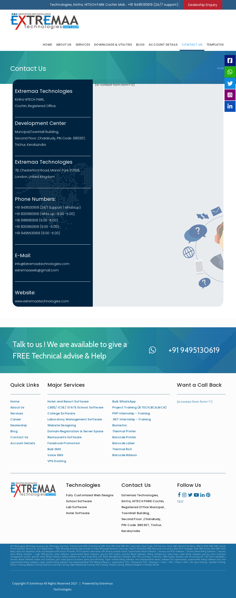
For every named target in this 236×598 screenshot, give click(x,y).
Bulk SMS (54, 449)
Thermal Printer (124, 431)
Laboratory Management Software (74, 419)
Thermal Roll (122, 449)
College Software (61, 413)
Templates (215, 44)
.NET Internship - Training (131, 419)
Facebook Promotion (63, 443)
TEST (180, 501)
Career (15, 419)
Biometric (119, 425)
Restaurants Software (64, 437)
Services (83, 44)
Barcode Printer (124, 437)
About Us (63, 44)
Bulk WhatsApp (124, 401)
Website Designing (61, 425)
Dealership (18, 425)
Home (47, 44)
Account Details (163, 44)
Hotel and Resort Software (68, 401)
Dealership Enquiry (202, 5)
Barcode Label (123, 443)
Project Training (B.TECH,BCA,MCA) (139, 407)
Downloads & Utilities (113, 44)
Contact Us (192, 44)
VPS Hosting (56, 461)
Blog (140, 44)
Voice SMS (55, 455)
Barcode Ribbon (124, 455)
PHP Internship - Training (131, 413)
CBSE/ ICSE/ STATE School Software (75, 407)
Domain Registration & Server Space (75, 431)
